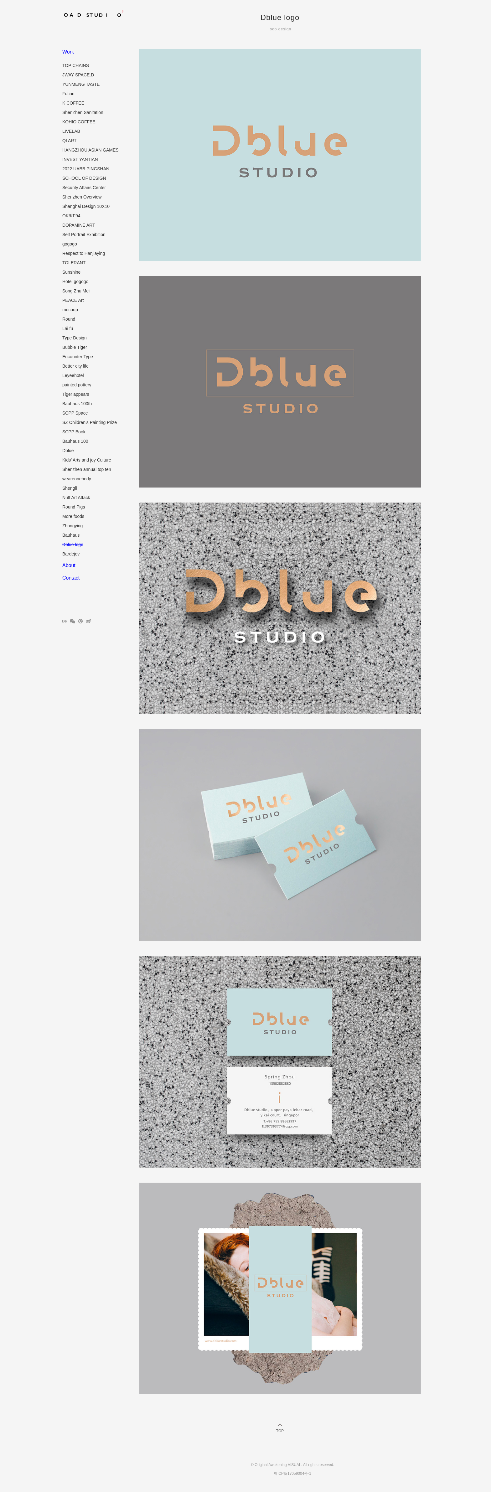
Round (68, 319)
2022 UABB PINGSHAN (85, 168)
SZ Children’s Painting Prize (89, 422)
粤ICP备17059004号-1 (292, 1473)
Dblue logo (72, 544)
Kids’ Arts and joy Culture (86, 459)
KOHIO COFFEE (79, 121)
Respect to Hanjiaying (83, 253)
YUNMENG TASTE (81, 84)
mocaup (70, 309)
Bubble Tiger (74, 347)
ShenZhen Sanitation (82, 112)
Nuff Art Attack (76, 497)
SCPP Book (73, 431)
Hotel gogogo (75, 281)
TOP (280, 1431)
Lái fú (67, 328)
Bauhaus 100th (77, 403)
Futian (68, 93)
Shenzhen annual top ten (86, 469)
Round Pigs (73, 506)
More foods (73, 516)
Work (68, 51)
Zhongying (72, 525)
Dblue (68, 450)
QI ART (69, 140)
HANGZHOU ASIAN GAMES (90, 149)
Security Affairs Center (84, 187)
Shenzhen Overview (81, 196)
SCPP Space (75, 413)
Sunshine (71, 272)
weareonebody (76, 478)
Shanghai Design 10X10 (86, 206)
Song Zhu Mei (76, 290)
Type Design (74, 337)
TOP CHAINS (75, 65)
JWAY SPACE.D (78, 74)
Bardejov (71, 553)
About (68, 565)
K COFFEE (73, 103)
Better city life (75, 366)
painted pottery (76, 384)
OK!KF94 (71, 215)
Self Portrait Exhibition (84, 234)
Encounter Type (77, 356)
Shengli (69, 488)
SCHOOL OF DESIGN (84, 178)
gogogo (69, 243)
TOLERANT (73, 262)
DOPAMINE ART (78, 225)
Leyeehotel (73, 375)
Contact (71, 578)
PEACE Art (73, 300)
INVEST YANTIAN (80, 159)
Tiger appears (75, 394)
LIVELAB (71, 131)
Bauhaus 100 (75, 441)
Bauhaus (71, 535)
